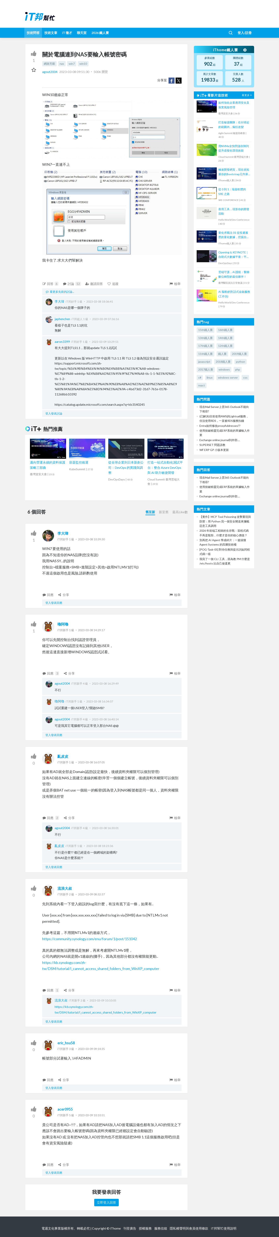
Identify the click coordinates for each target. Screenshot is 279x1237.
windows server (228, 377)
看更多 (247, 95)
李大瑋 (59, 301)
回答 (50, 284)
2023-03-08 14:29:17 (91, 630)
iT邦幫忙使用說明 (223, 1228)
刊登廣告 (129, 1228)
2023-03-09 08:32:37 (91, 894)
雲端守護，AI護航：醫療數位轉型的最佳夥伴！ (233, 274)
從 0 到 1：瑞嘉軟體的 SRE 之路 (232, 191)
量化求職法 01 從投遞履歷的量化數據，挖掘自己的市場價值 (233, 235)
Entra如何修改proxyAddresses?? (219, 425)
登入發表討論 (53, 413)
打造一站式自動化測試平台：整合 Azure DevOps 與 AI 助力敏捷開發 (165, 467)
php (237, 369)
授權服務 (145, 1228)
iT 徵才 (67, 33)
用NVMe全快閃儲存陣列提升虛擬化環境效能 (233, 148)
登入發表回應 (53, 602)
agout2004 (50, 72)
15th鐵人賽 (205, 330)
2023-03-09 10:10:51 (91, 1115)
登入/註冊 (245, 33)
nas (62, 63)
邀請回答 (94, 284)
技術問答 (33, 33)
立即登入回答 (106, 1202)
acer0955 (65, 1109)
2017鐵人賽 (205, 369)
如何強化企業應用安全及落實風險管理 (233, 105)
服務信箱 (160, 1228)
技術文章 (50, 33)
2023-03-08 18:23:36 (99, 846)
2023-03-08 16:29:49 (105, 683)
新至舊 (164, 512)
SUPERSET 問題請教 (212, 444)
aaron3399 (62, 341)
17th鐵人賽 (205, 345)
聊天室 (82, 33)
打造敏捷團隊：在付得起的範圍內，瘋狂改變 (233, 124)
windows (224, 369)
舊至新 (150, 512)
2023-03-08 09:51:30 (74, 72)
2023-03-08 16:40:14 (105, 719)
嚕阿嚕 (62, 624)
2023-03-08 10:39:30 (91, 539)
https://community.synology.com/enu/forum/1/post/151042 (89, 939)
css (245, 377)
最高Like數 (180, 512)
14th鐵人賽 (225, 338)
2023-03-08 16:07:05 (91, 762)
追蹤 (113, 284)
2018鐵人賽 (223, 361)
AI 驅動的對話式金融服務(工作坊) (234, 294)
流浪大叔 (64, 888)
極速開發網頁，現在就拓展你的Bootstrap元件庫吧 (233, 172)
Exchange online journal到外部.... (219, 440)
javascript (204, 361)
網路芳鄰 (49, 63)
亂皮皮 (62, 756)
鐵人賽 (222, 353)
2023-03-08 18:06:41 (99, 301)
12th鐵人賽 (225, 345)
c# (199, 377)
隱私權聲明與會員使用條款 (189, 1228)
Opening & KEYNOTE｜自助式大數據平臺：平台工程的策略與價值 (233, 255)
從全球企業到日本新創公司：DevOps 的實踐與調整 (126, 467)
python (240, 361)
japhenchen (62, 319)
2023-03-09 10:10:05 (103, 1000)
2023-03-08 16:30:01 (105, 828)
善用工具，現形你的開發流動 (233, 211)
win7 (72, 63)
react (201, 385)
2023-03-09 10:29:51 (105, 341)
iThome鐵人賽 (229, 50)
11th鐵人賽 (205, 353)
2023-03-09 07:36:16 (105, 319)
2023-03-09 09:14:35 (91, 1049)
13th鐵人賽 (205, 338)
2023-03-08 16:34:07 (99, 701)
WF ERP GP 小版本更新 (214, 450)
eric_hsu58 (66, 1043)
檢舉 (175, 284)
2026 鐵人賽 (100, 33)
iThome (115, 1228)
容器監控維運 (78, 462)
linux (210, 377)
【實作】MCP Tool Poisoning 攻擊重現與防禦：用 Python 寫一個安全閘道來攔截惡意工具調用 (225, 521)
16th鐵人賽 (225, 330)
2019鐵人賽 (239, 353)
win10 (83, 63)
